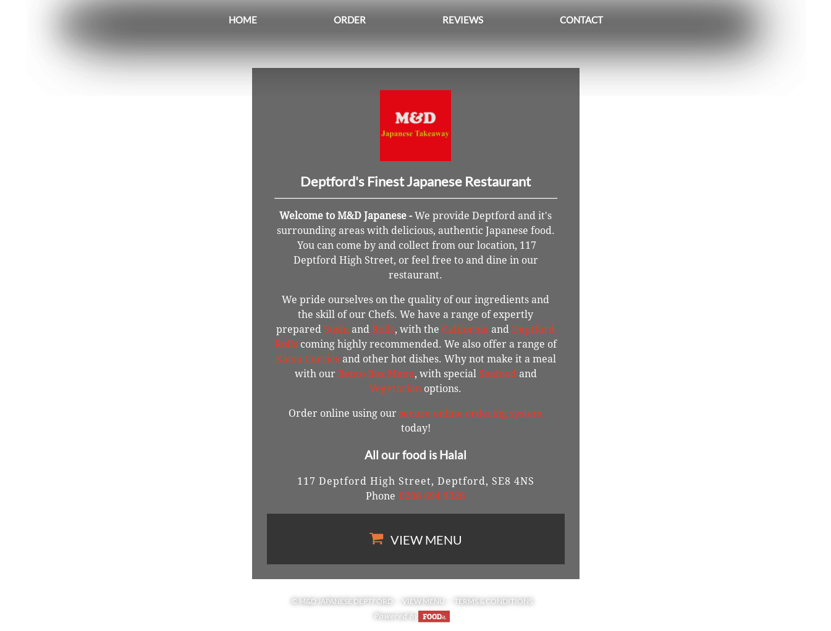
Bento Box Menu (376, 374)
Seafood (498, 374)
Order (350, 19)
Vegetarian (395, 389)
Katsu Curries (308, 359)
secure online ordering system (470, 413)
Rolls (383, 329)
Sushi (336, 329)
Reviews (462, 19)
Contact (581, 19)
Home (243, 19)
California (465, 329)
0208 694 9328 (432, 496)
